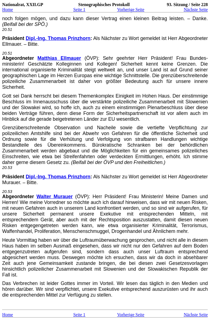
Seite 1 (79, 9)
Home (7, 9)
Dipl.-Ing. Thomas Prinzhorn (58, 38)
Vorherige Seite (130, 9)
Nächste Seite (196, 9)
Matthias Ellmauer (59, 58)
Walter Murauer (55, 196)
